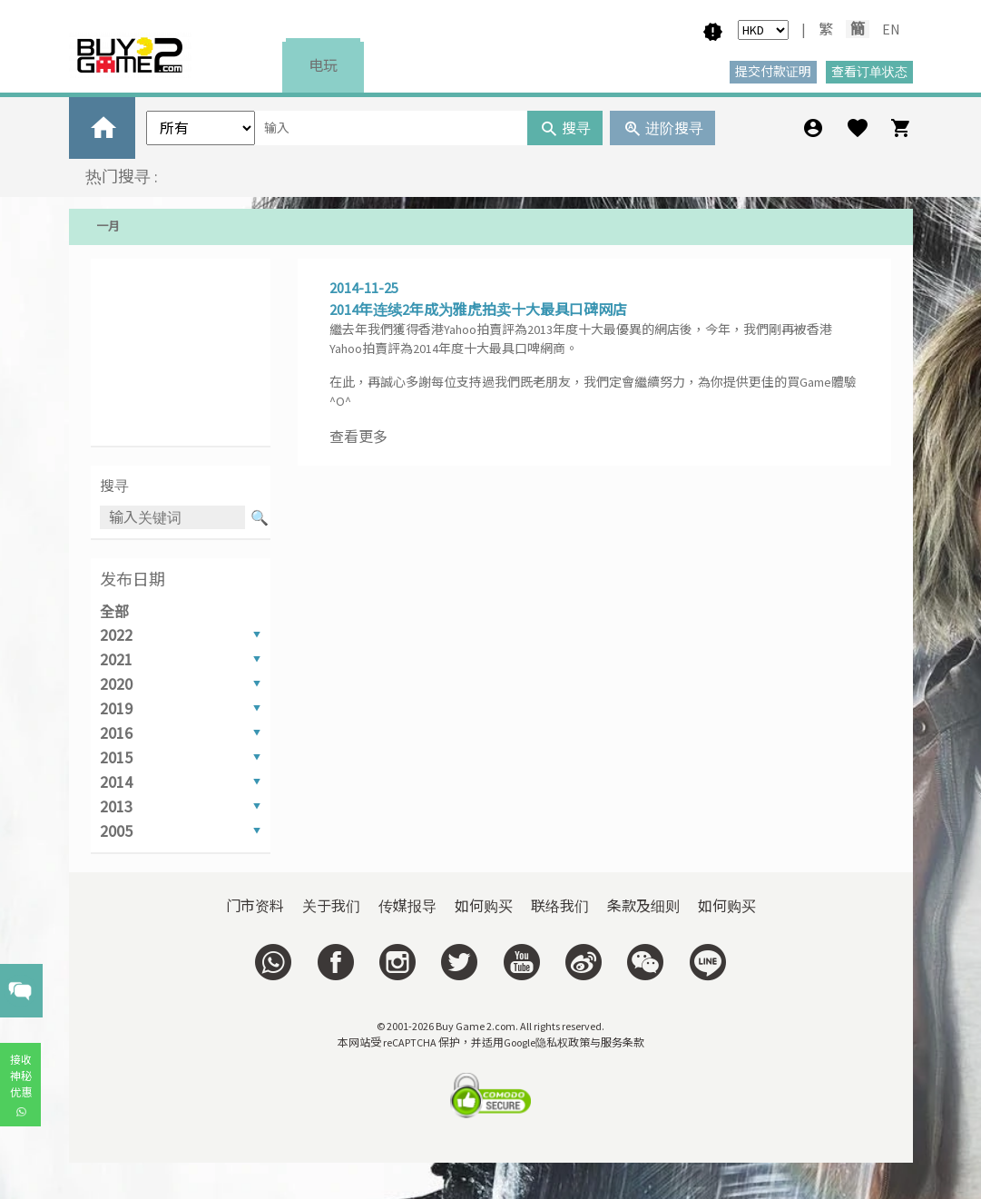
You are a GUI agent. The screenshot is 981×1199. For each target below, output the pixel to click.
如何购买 (484, 906)
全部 (114, 612)
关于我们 (331, 906)
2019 (116, 708)
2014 (116, 781)
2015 (116, 757)
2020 (116, 683)
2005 (116, 831)
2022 (116, 634)
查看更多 (358, 437)
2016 (116, 732)
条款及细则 (643, 906)
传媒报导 (407, 906)
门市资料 (255, 906)
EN (891, 29)
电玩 (323, 65)
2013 (116, 806)
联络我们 (560, 906)
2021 (116, 659)
